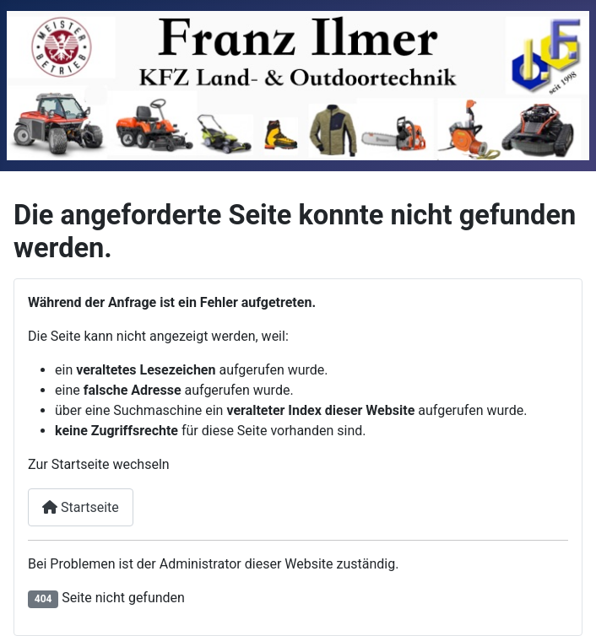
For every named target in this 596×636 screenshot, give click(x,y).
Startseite (80, 507)
